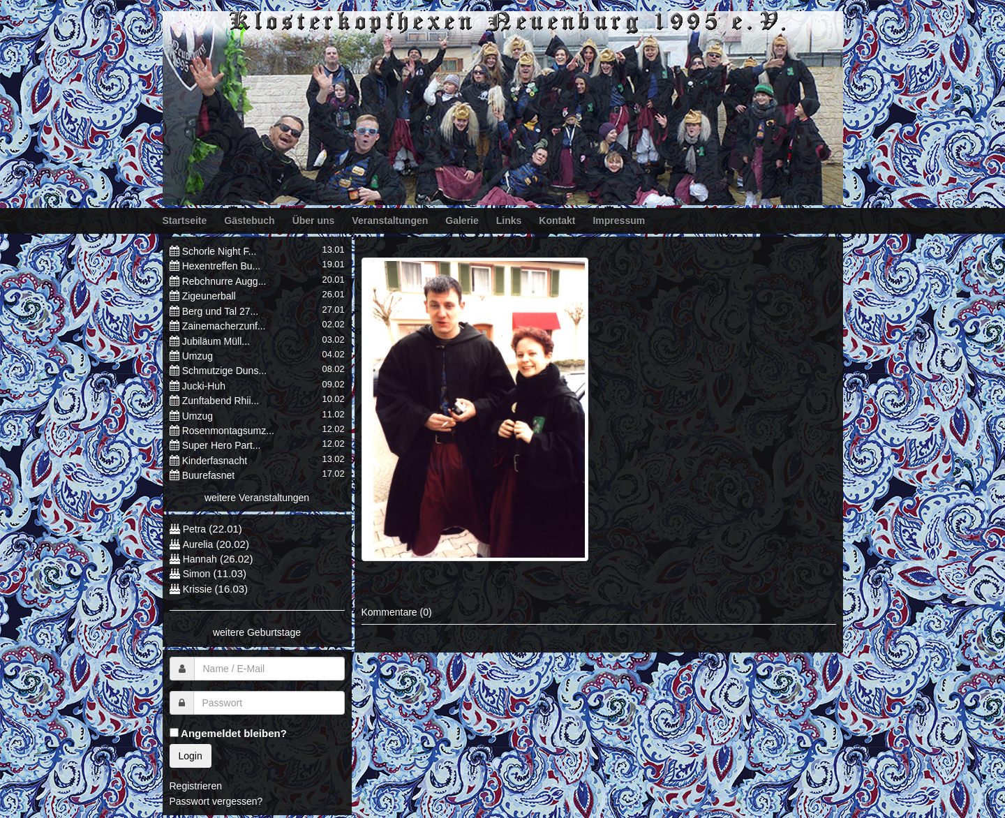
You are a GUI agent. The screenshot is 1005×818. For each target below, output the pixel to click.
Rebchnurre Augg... (224, 281)
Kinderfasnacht (214, 460)
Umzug (197, 356)
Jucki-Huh (203, 386)
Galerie (461, 220)
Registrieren (196, 785)
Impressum (619, 220)
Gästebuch (249, 220)
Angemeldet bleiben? (228, 733)
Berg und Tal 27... (220, 311)
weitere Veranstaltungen (256, 497)
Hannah (200, 559)
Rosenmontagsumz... (228, 430)
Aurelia (198, 544)
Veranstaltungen (390, 220)
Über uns (313, 220)
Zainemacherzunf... (224, 326)
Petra (194, 529)
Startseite (185, 220)
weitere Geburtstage (257, 632)
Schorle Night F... (219, 251)
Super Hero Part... (221, 445)
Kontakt (557, 220)
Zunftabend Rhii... (221, 400)
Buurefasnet (208, 475)
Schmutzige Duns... (224, 370)
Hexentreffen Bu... (221, 266)
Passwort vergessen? (216, 801)
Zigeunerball (209, 296)
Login (190, 755)
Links (509, 220)
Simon (197, 573)
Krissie (199, 589)
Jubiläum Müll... (216, 341)
